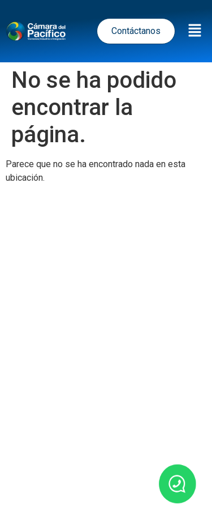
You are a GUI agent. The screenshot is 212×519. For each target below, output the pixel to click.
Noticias (100, 467)
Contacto (135, 497)
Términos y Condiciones (106, 385)
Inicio (52, 467)
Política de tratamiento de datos (101, 360)
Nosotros (75, 497)
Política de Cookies (111, 410)
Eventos (154, 467)
